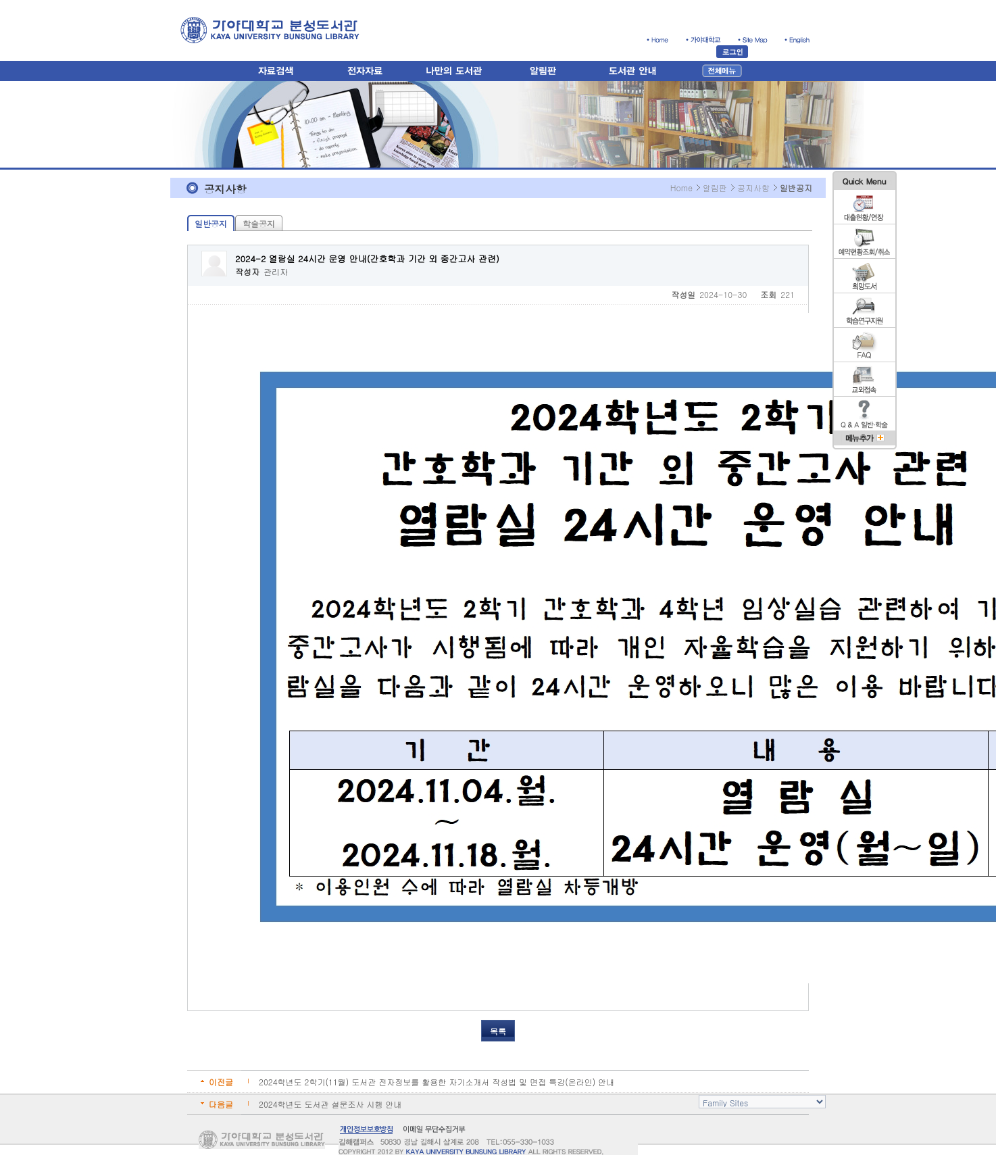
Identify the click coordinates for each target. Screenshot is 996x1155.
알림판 (715, 187)
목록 (498, 1031)
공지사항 (753, 187)
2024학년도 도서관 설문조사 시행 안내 (330, 1104)
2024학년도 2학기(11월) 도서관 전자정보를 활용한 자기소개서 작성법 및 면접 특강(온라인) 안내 (436, 1081)
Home (681, 187)
